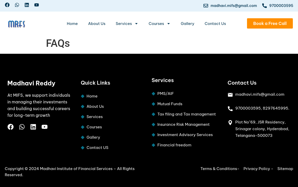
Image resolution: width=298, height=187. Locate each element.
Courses (160, 23)
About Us (96, 23)
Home (72, 23)
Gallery (187, 23)
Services (127, 23)
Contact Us (215, 23)
